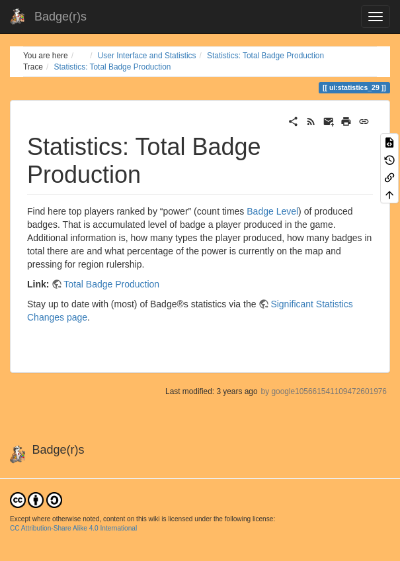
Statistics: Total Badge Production (265, 55)
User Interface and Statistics (147, 55)
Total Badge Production (111, 284)
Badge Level (272, 211)
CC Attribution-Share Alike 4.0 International (73, 528)
